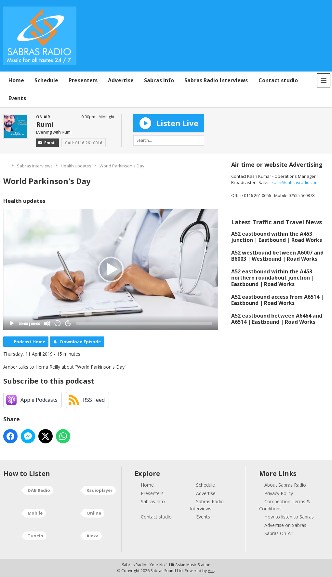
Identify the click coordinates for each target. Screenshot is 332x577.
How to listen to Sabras (289, 517)
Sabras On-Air (278, 533)
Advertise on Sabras (285, 525)
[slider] (144, 323)
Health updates (76, 166)
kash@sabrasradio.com (295, 182)
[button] (111, 269)
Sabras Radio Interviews (216, 80)
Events (17, 98)
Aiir (211, 570)
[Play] (11, 323)
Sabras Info (159, 80)
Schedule (46, 80)
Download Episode (80, 342)
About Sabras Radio (285, 485)
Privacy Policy (278, 493)
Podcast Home (29, 342)
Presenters (83, 80)
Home (16, 80)
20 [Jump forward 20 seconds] (68, 323)
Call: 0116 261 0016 (83, 143)
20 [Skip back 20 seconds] (57, 323)
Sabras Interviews (35, 166)
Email (47, 143)
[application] (110, 269)
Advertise (121, 80)
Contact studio (278, 80)
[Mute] (47, 323)
